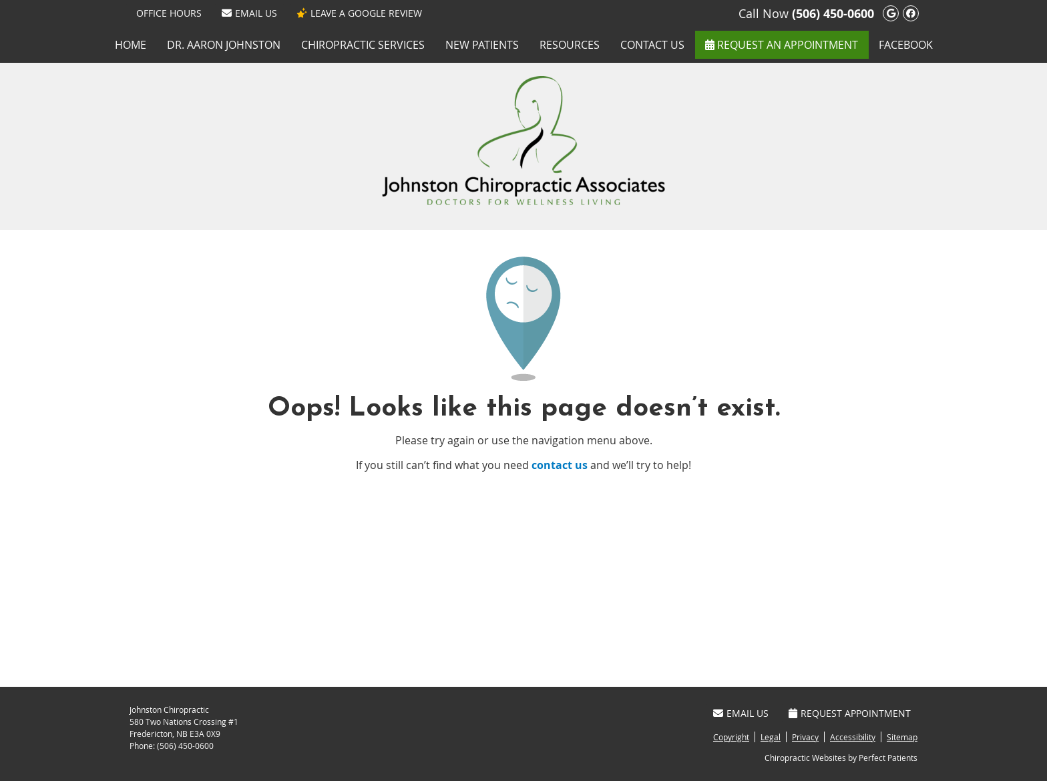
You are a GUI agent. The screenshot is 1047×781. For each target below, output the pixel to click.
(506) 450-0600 (833, 13)
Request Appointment (850, 713)
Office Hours (169, 13)
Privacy (805, 737)
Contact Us (652, 44)
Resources (570, 44)
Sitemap (902, 737)
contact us (560, 465)
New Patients (482, 44)
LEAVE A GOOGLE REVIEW (359, 13)
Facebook (906, 44)
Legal (771, 737)
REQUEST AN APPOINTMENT (781, 44)
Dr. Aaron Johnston (223, 44)
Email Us (249, 13)
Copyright (731, 737)
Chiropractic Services (363, 44)
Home (130, 44)
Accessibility (852, 737)
